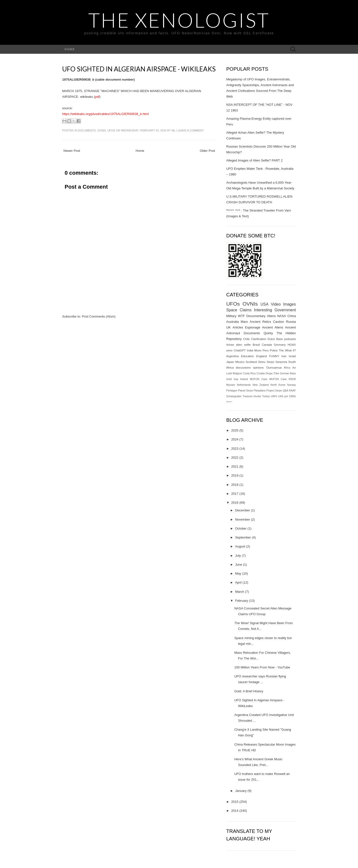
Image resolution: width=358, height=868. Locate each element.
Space (231, 310)
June (238, 564)
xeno (229, 350)
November (242, 519)
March (239, 592)
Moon (258, 350)
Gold (229, 379)
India (250, 350)
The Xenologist (179, 20)
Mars (244, 322)
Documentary (256, 316)
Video (276, 304)
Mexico (239, 361)
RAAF (292, 390)
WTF (241, 316)
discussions (243, 367)
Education (247, 356)
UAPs (274, 396)
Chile (246, 338)
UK (228, 327)
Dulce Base (275, 338)
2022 (234, 457)
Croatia (260, 373)
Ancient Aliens (272, 327)
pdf (97, 97)
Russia (291, 322)
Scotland (251, 361)
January (241, 791)
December (242, 510)
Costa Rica (249, 373)
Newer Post (71, 151)
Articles (237, 327)
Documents (87, 130)
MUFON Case (258, 379)
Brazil (256, 344)
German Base (288, 373)
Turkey (266, 396)
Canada (267, 344)
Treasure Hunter (251, 396)
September (243, 537)
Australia (232, 322)
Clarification (258, 338)
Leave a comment (191, 130)
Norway (291, 384)
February (241, 600)
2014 (234, 811)
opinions (258, 367)
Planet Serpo (245, 390)
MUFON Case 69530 (282, 379)
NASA (281, 316)
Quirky (268, 333)
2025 (234, 430)
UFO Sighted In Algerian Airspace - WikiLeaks (139, 69)
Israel (292, 356)
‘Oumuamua (274, 367)
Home (70, 49)
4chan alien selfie (238, 344)
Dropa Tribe (272, 373)
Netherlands (244, 384)
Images (289, 304)
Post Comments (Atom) (99, 316)
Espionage (252, 327)
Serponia (281, 361)
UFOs (111, 130)
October (241, 528)
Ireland (244, 379)
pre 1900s (290, 396)
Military (231, 316)
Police (274, 350)
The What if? (287, 350)
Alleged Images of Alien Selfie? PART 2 (254, 160)
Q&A (285, 390)
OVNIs (101, 130)
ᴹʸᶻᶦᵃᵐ (229, 402)
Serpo (270, 361)
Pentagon (231, 390)
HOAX (292, 344)
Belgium (237, 373)
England (261, 356)
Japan (230, 361)
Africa (287, 367)
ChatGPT (240, 350)
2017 (234, 493)
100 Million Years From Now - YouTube (262, 667)
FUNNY (274, 356)
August (240, 546)
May (238, 573)
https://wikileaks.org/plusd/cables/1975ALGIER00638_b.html (105, 114)
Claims (246, 310)
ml (173, 130)
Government (285, 310)
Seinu (262, 361)
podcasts (290, 338)
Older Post (207, 151)
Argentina (232, 356)
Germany (280, 344)
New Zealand (261, 384)
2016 (234, 502)
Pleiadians (260, 390)
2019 (234, 475)
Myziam (230, 384)
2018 (234, 485)
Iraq (236, 379)
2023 (234, 448)
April (238, 582)
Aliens (271, 316)
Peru (266, 350)
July (238, 555)
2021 (234, 466)
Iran (283, 356)
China (291, 316)
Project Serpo (274, 390)
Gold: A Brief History (248, 691)
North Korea (277, 384)
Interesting (263, 310)
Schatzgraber (234, 396)
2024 (234, 439)
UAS (280, 396)
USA (264, 304)
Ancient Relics (260, 322)
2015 (234, 802)
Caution (278, 322)
